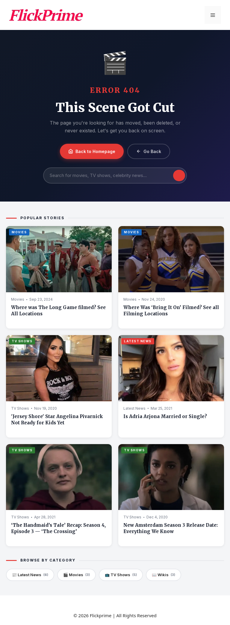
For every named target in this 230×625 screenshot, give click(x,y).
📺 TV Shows (121, 574)
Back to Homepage (91, 151)
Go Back (148, 151)
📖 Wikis (163, 574)
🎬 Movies (76, 574)
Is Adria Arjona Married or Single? (165, 416)
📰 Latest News (30, 574)
